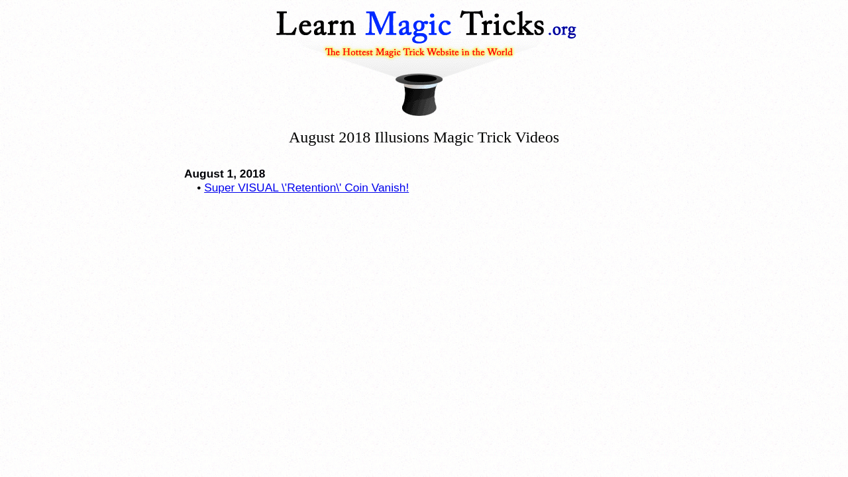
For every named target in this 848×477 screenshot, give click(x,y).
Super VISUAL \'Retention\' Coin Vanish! (306, 187)
